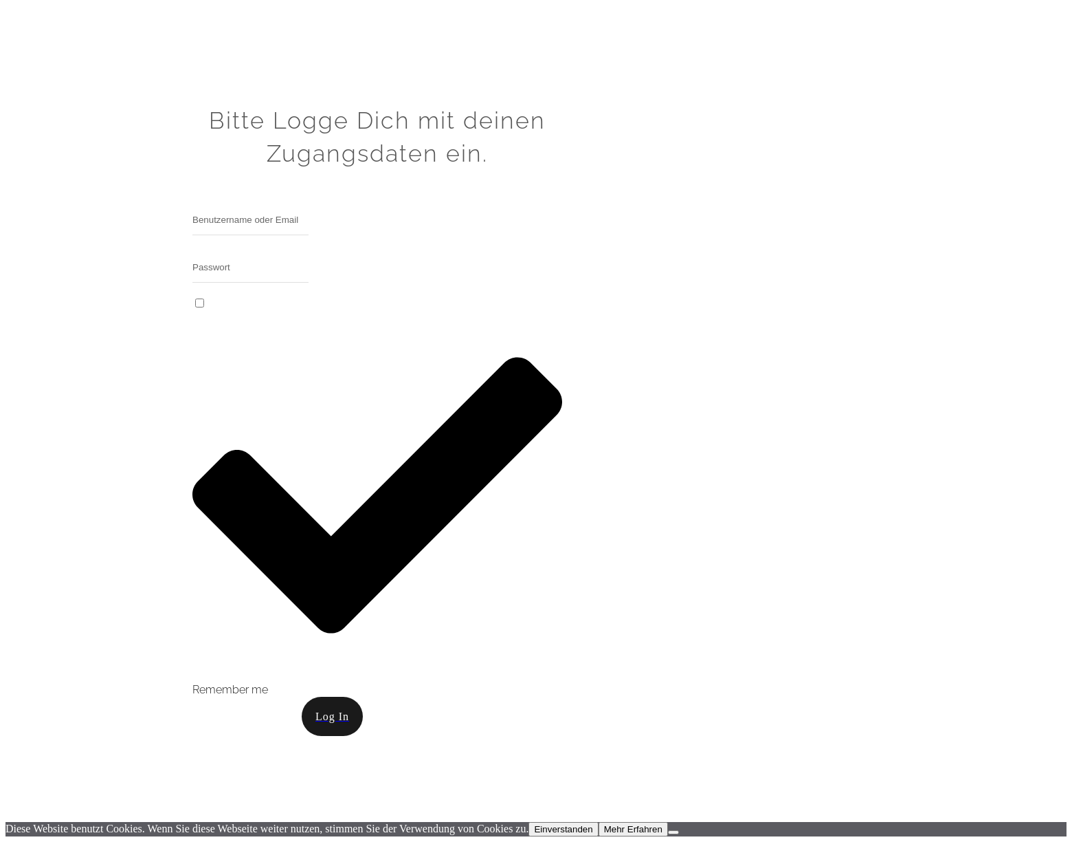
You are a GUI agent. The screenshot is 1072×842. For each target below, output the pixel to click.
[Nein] (673, 832)
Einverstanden (563, 829)
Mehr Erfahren (633, 829)
